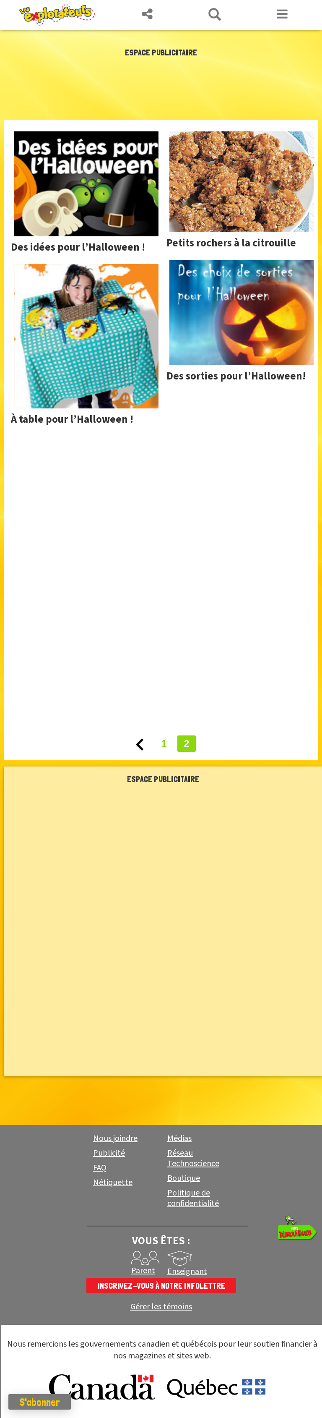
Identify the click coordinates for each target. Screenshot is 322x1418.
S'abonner (39, 1402)
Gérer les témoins (161, 1307)
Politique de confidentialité (193, 1198)
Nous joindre (115, 1138)
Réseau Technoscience (193, 1158)
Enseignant (187, 1271)
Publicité (109, 1153)
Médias (179, 1138)
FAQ (99, 1168)
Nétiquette (112, 1182)
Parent (143, 1271)
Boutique (183, 1178)
